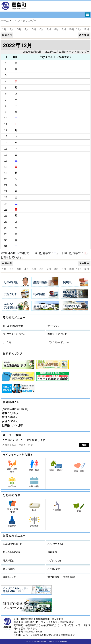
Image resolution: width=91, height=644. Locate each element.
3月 (19, 29)
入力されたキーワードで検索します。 (25, 440)
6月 (42, 29)
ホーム (5, 20)
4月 (26, 29)
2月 (12, 29)
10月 (71, 29)
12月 (86, 29)
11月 (79, 29)
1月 (4, 29)
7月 (49, 29)
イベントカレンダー (24, 20)
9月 (64, 29)
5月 (34, 29)
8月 (56, 29)
